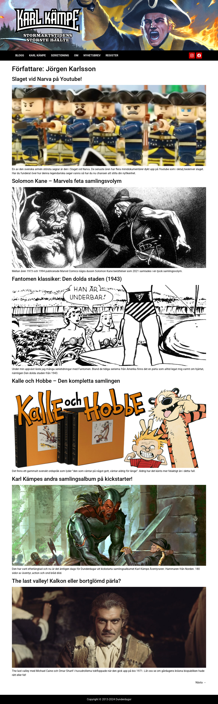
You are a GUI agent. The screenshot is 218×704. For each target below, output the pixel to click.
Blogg (19, 55)
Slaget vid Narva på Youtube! (47, 79)
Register (112, 55)
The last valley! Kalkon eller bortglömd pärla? (66, 581)
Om (76, 55)
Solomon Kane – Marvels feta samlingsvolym (67, 181)
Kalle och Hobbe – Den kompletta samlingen (66, 381)
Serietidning (60, 55)
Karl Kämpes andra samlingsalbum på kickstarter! (72, 479)
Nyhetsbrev (91, 55)
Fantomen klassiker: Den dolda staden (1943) (67, 279)
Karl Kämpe (37, 55)
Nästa (201, 682)
